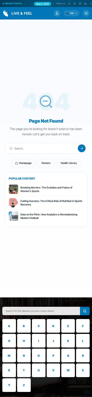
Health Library (69, 162)
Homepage (23, 162)
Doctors (46, 162)
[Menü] (86, 13)
